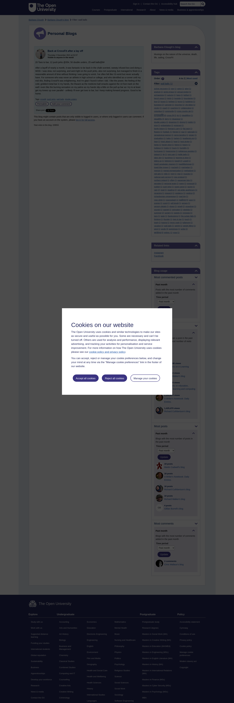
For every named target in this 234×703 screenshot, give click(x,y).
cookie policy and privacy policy (107, 352)
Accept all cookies (85, 378)
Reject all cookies (114, 378)
